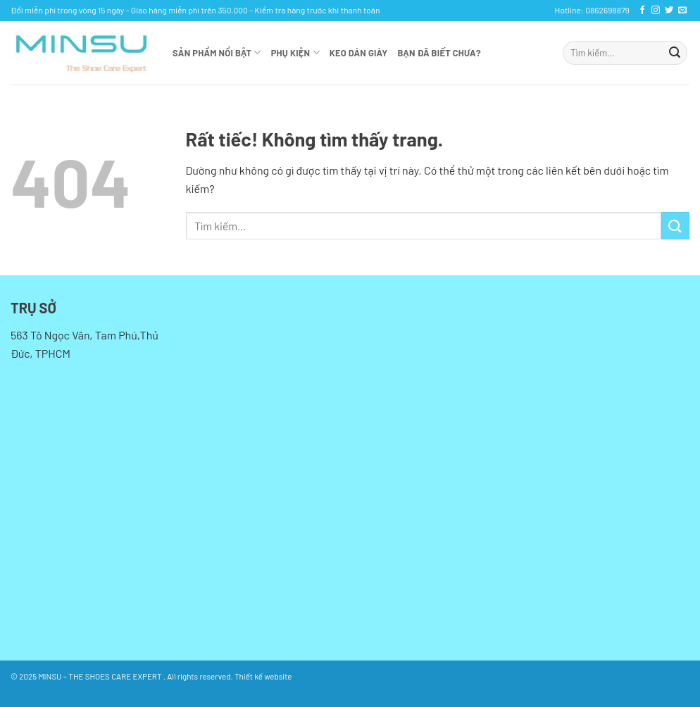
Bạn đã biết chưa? (439, 52)
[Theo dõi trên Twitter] (669, 10)
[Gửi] (675, 53)
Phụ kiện (295, 52)
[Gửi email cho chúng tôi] (682, 10)
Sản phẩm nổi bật (217, 52)
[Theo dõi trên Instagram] (655, 10)
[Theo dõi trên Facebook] (642, 10)
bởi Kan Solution (322, 676)
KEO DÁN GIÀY (359, 52)
